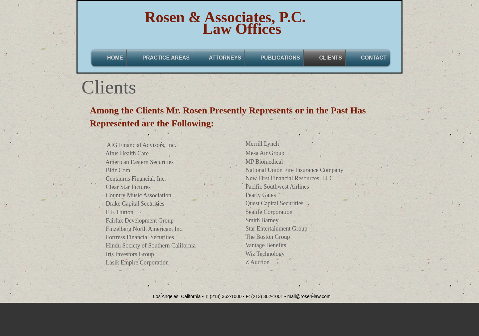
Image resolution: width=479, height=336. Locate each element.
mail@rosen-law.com (309, 296)
